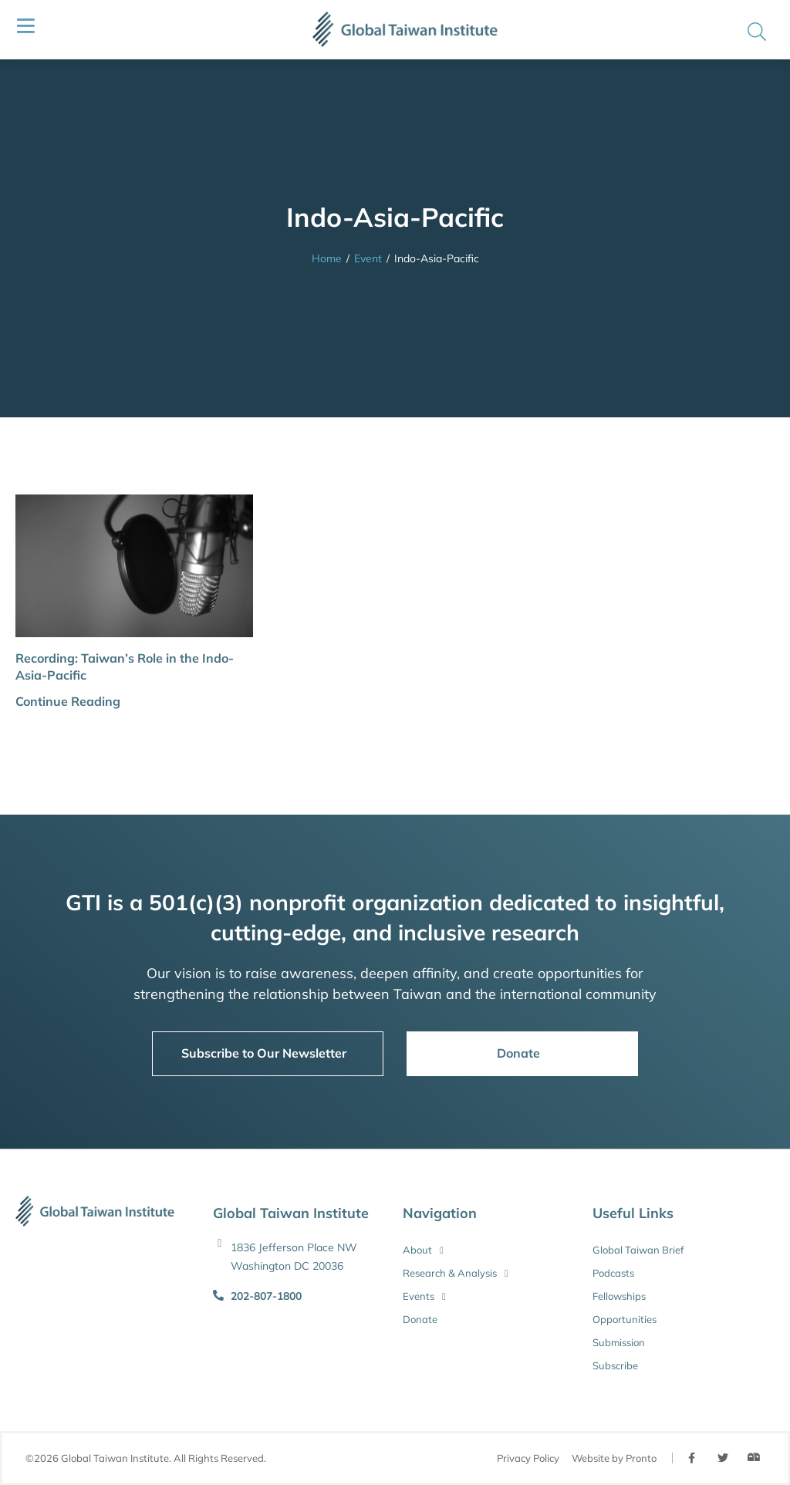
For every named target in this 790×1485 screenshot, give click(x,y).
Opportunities (624, 1319)
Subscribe (615, 1365)
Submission (618, 1342)
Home (327, 258)
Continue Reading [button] (67, 701)
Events (424, 1296)
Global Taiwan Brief (638, 1250)
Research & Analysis (455, 1272)
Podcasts (613, 1273)
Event (368, 258)
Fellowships (619, 1296)
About (423, 1249)
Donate (420, 1319)
